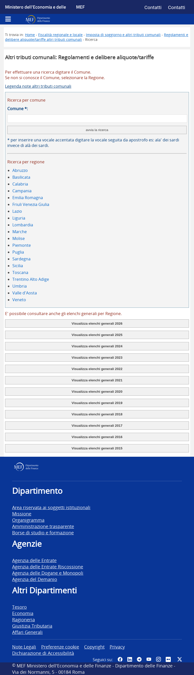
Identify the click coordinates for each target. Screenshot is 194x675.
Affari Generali (27, 632)
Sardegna (21, 259)
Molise (18, 238)
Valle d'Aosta (24, 293)
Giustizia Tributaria (32, 626)
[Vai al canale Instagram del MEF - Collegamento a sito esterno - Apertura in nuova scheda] (158, 659)
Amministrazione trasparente (43, 526)
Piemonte (21, 245)
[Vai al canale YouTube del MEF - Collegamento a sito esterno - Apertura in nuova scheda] (149, 659)
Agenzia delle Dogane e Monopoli (47, 573)
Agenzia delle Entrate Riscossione (47, 566)
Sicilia (17, 265)
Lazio (17, 211)
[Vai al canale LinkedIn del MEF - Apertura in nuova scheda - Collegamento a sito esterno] (129, 659)
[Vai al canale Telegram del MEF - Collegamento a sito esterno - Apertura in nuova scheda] (139, 659)
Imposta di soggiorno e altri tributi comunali (123, 34)
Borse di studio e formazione (43, 532)
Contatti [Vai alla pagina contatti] (153, 7)
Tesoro (19, 607)
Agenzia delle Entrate (34, 560)
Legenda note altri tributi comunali (38, 86)
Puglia (18, 252)
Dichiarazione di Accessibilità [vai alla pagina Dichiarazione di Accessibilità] (43, 653)
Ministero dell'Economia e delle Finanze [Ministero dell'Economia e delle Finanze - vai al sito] (35, 12)
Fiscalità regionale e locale (60, 34)
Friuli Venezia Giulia (30, 204)
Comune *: (17, 108)
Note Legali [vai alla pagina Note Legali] (24, 646)
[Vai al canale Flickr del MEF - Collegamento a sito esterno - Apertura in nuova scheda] (169, 659)
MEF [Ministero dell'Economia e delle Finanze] (80, 6)
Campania (22, 191)
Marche (19, 231)
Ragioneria (23, 619)
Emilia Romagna (27, 197)
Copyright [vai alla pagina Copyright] (94, 646)
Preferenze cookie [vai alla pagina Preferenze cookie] (60, 646)
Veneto (19, 299)
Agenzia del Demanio (34, 579)
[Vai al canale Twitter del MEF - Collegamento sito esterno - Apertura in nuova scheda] (179, 659)
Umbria (19, 286)
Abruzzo (20, 170)
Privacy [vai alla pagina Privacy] (117, 646)
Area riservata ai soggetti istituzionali (51, 507)
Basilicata (21, 177)
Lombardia (22, 225)
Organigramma (28, 520)
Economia (22, 613)
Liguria (18, 218)
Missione (21, 513)
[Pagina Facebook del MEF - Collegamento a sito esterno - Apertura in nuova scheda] (120, 659)
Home (30, 34)
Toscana (20, 272)
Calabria (20, 184)
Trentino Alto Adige (30, 279)
